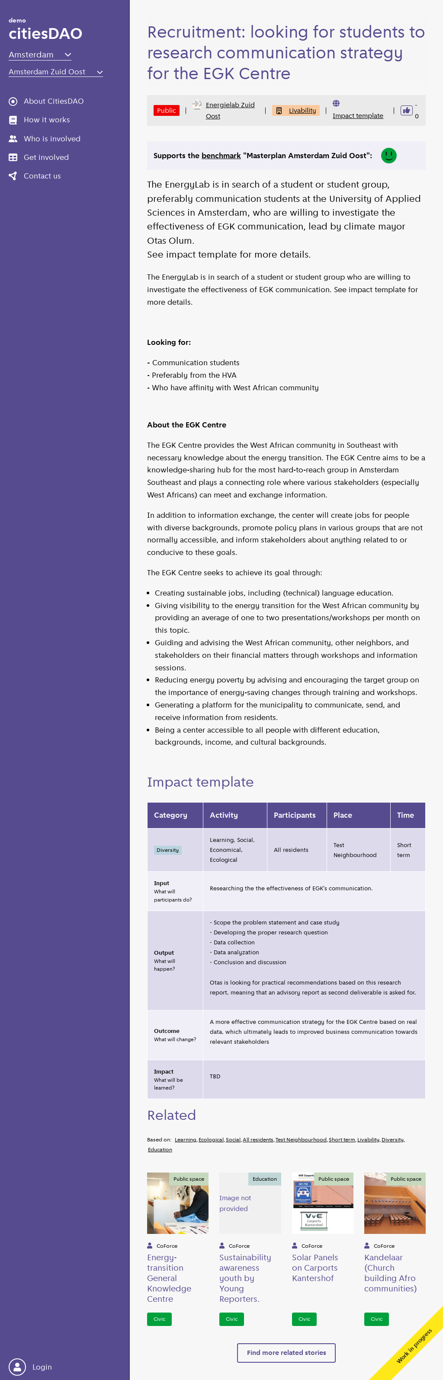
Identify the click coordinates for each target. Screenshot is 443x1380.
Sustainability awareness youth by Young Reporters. (245, 1278)
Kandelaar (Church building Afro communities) (390, 1273)
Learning (185, 1139)
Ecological (211, 1139)
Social (233, 1139)
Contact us (35, 176)
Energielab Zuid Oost (224, 110)
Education (160, 1149)
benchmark (221, 155)
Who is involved (44, 139)
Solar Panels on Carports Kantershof (315, 1268)
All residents (258, 1139)
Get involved (39, 157)
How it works (39, 120)
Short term (342, 1139)
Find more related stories (286, 1352)
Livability (296, 110)
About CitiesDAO (46, 101)
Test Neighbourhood (301, 1139)
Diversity (393, 1139)
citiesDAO (46, 30)
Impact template (358, 115)
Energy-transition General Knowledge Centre (169, 1278)
